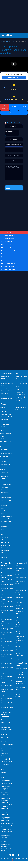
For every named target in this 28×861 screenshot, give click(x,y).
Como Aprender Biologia (7, 239)
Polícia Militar (4, 732)
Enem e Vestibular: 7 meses (20, 582)
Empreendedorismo (6, 548)
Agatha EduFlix (5, 411)
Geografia (18, 412)
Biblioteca (3, 513)
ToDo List (3, 462)
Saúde (2, 770)
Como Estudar (4, 487)
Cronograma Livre (9, 41)
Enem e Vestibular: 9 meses (20, 574)
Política (3, 777)
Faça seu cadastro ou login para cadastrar (13, 187)
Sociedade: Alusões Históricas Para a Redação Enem (6, 788)
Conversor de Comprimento (4, 477)
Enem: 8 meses (19, 597)
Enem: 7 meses (19, 600)
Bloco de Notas (5, 459)
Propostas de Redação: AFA (7, 624)
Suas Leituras (4, 467)
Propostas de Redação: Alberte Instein (7, 629)
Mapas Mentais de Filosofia (19, 641)
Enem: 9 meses (19, 595)
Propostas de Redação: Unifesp (7, 642)
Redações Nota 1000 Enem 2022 (6, 845)
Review (3, 508)
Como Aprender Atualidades (8, 235)
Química (18, 407)
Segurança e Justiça (6, 720)
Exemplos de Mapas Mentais (20, 688)
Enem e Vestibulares (6, 490)
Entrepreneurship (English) (5, 551)
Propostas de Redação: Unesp (7, 611)
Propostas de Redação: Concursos (7, 576)
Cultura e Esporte (5, 780)
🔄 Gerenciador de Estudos (5, 107)
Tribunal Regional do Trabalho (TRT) (6, 749)
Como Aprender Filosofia (7, 242)
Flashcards (4, 439)
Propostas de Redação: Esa (7, 585)
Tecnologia (4, 511)
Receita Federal (5, 742)
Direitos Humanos (5, 722)
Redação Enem (19, 393)
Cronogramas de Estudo (5, 450)
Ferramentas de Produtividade (5, 430)
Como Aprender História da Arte (9, 251)
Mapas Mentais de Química (19, 625)
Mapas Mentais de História (19, 659)
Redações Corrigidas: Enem (6, 572)
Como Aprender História (7, 254)
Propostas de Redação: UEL (7, 668)
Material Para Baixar (6, 396)
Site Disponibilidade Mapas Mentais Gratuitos (20, 683)
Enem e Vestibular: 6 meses (20, 587)
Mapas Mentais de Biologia (19, 621)
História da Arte (20, 408)
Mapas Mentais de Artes (21, 629)
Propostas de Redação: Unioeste (7, 682)
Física (22, 397)
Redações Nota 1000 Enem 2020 (6, 836)
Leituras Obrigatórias (6, 516)
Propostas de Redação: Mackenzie (7, 655)
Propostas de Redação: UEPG (7, 673)
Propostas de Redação (6, 391)
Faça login (7, 88)
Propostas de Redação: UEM (7, 664)
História (18, 400)
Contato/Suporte (20, 381)
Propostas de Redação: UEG (7, 660)
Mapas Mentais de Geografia (19, 650)
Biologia (18, 397)
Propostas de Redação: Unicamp (7, 616)
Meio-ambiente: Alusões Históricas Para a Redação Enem (7, 806)
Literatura (24, 412)
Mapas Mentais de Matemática (19, 612)
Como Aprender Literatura (8, 257)
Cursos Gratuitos (5, 542)
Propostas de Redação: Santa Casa (7, 638)
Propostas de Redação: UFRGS (7, 607)
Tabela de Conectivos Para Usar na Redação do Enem (6, 831)
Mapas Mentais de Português (19, 637)
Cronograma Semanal (6, 454)
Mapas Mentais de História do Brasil (19, 654)
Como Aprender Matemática (8, 260)
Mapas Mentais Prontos (21, 692)
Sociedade (3, 767)
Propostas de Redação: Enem (7, 581)
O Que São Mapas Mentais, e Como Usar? (20, 678)
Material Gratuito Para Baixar (21, 377)
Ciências (3, 540)
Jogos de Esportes (5, 545)
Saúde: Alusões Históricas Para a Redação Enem (5, 794)
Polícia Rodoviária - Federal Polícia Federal (6, 728)
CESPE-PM (4, 735)
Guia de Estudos (5, 492)
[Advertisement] (14, 15)
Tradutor (3, 481)
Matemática (19, 403)
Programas (4, 506)
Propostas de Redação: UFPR (7, 677)
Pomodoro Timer (5, 464)
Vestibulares (4, 524)
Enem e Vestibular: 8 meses (20, 578)
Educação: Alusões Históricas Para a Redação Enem (5, 800)
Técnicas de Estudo (6, 422)
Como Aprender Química (7, 266)
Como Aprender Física (7, 245)
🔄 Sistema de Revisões (14, 107)
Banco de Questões (6, 388)
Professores (4, 532)
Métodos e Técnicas (6, 498)
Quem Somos (19, 386)
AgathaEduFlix (4, 419)
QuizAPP (3, 436)
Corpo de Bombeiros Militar (6, 738)
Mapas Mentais (5, 393)
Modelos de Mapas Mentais (20, 700)
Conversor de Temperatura (4, 473)
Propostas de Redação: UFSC (7, 686)
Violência (3, 725)
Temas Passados (5, 764)
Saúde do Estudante (6, 500)
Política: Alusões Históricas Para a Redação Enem (5, 812)
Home (2, 41)
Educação (3, 772)
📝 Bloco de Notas (23, 107)
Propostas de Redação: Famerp (7, 633)
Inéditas (3, 756)
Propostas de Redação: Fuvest (7, 589)
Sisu (2, 535)
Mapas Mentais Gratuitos (19, 695)
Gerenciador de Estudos (7, 381)
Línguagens (18, 405)
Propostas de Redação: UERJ (7, 603)
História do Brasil (20, 399)
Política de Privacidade (21, 384)
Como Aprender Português (8, 263)
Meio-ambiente (5, 775)
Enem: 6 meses (19, 603)
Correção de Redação (6, 399)
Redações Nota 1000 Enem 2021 (6, 841)
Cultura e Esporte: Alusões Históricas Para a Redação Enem (7, 819)
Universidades (4, 537)
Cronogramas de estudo (19, 569)
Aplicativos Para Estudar (5, 425)
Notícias (3, 529)
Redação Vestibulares (21, 394)
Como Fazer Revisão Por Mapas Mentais (20, 673)
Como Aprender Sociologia (8, 269)
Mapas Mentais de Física (19, 617)
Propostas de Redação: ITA (7, 594)
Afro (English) (4, 557)
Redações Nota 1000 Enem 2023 (6, 849)
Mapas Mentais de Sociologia (19, 646)
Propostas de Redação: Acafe (7, 620)
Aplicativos (4, 503)
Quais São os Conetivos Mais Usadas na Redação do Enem (7, 825)
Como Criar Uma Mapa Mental (21, 669)
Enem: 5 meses (19, 605)
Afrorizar (3, 555)
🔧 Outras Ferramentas (14, 113)
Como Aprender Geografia (8, 248)
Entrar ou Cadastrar (14, 77)
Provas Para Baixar (6, 521)
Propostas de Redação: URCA (7, 646)
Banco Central (4, 753)
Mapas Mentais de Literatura (19, 632)
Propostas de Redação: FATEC (7, 651)
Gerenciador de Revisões (5, 377)
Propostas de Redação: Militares (7, 598)
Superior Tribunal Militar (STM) (7, 745)
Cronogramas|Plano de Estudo (7, 384)
